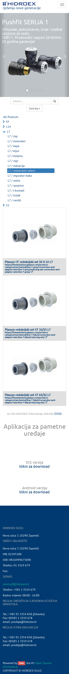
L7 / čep (13, 136)
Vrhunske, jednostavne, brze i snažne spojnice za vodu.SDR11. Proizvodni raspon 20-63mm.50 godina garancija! (32, 35)
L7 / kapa (13, 146)
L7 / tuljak (14, 195)
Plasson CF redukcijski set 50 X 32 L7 (29, 261)
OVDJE (58, 413)
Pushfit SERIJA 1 (25, 22)
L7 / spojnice (16, 185)
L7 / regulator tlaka (20, 175)
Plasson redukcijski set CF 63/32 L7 (28, 395)
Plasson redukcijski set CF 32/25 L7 (28, 329)
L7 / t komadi (16, 190)
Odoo (21, 663)
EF (7, 121)
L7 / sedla (14, 180)
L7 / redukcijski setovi (21, 170)
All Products (10, 117)
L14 (8, 126)
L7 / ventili (14, 200)
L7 (8, 131)
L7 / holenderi (16, 141)
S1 (7, 205)
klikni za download (34, 466)
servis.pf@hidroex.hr (16, 584)
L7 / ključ (13, 151)
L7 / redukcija (16, 166)
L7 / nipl (13, 161)
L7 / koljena (15, 156)
